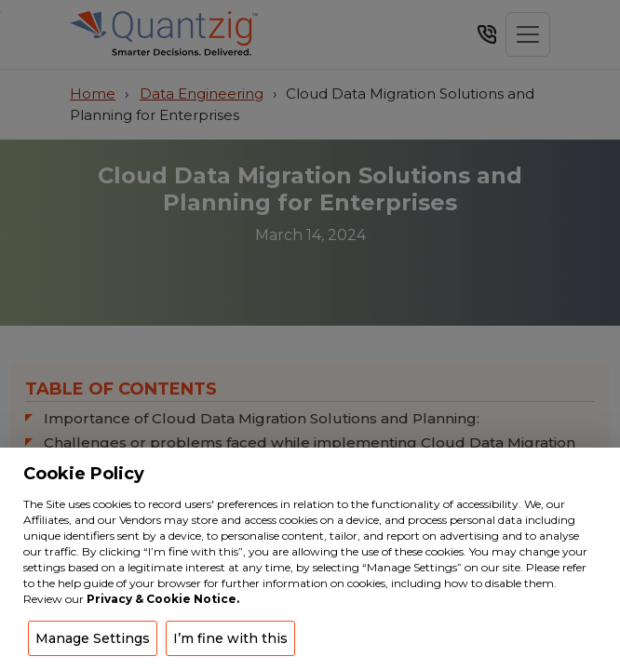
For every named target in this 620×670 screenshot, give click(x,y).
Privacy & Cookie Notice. (163, 599)
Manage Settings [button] (92, 638)
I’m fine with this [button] (230, 638)
